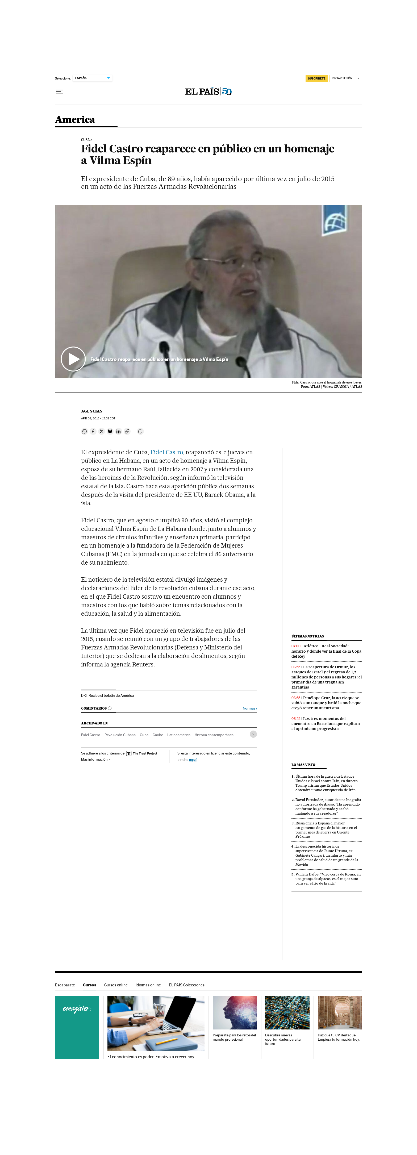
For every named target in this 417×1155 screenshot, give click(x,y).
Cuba (85, 140)
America (75, 120)
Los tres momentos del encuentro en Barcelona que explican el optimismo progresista (325, 723)
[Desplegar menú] (59, 91)
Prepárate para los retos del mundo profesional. (234, 1037)
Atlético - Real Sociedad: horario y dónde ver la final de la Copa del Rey (326, 651)
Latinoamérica (178, 735)
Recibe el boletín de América (111, 695)
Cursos (89, 985)
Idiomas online (148, 985)
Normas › (250, 708)
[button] (208, 291)
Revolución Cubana (120, 735)
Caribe (158, 735)
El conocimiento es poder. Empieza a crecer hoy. (151, 1056)
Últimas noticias (307, 636)
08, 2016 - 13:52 (98, 418)
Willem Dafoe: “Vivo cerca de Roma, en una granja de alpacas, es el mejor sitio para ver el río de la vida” (328, 878)
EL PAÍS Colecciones (187, 985)
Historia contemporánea (214, 735)
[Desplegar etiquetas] (253, 734)
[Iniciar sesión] (346, 78)
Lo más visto (303, 765)
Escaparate (65, 985)
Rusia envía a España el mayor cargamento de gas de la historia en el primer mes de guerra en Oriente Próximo (326, 830)
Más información (95, 759)
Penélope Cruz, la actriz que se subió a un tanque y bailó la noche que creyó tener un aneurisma (326, 702)
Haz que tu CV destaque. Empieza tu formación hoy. (339, 1037)
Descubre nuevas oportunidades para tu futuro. (283, 1039)
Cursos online (116, 985)
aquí (193, 759)
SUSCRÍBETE (317, 78)
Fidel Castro (166, 452)
